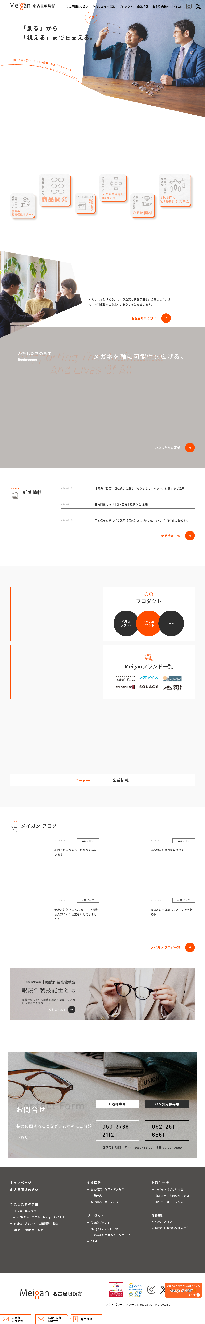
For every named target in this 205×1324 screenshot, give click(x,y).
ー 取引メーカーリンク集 (167, 1202)
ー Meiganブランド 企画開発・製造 (34, 1223)
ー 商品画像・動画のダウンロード (173, 1195)
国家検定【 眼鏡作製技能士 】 (171, 1228)
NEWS (178, 6)
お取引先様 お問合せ (50, 1319)
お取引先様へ (161, 6)
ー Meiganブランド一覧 (102, 1229)
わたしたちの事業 (103, 6)
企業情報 (142, 6)
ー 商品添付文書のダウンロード (108, 1235)
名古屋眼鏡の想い (77, 6)
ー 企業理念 (94, 1195)
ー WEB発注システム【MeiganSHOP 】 (38, 1217)
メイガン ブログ (162, 1221)
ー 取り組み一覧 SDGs (102, 1202)
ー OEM (92, 1241)
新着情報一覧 (178, 535)
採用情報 (82, 1319)
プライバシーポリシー (120, 1304)
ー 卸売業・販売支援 (23, 1211)
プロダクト (126, 6)
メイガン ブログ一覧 (173, 947)
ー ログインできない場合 (167, 1189)
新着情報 (157, 1215)
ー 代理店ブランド (98, 1222)
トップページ (20, 1182)
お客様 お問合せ (13, 1319)
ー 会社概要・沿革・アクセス (105, 1189)
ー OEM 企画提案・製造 (26, 1230)
